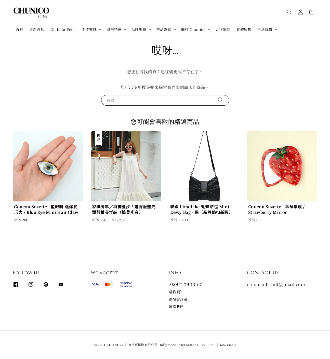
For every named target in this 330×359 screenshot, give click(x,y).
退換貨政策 (178, 299)
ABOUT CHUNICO (186, 284)
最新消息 (36, 29)
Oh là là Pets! (63, 29)
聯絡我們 (176, 306)
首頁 (19, 29)
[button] (289, 12)
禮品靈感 (163, 29)
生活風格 (264, 29)
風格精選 (114, 29)
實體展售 (243, 29)
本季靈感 (89, 29)
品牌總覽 (138, 29)
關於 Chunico (193, 29)
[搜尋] (221, 100)
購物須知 (176, 291)
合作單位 (223, 29)
